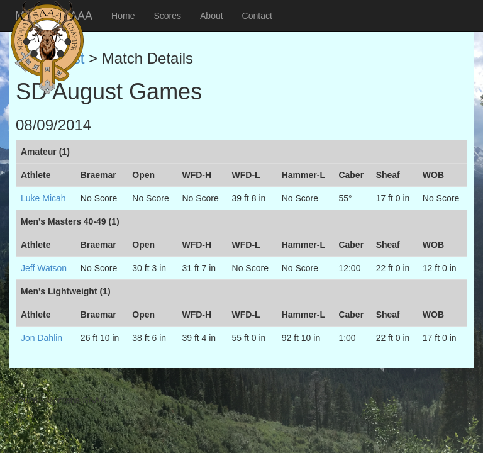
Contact (257, 16)
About (211, 16)
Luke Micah (43, 198)
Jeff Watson (44, 268)
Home (123, 16)
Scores (167, 16)
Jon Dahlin (41, 338)
